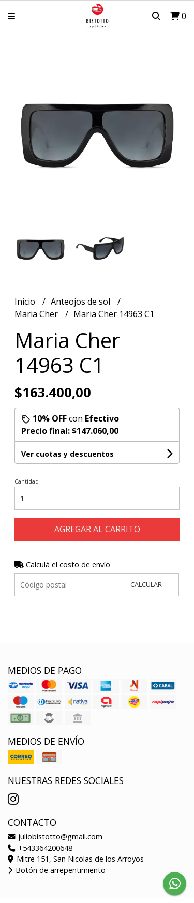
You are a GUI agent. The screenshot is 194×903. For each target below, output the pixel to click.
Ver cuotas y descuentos (67, 454)
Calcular (146, 584)
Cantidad (26, 481)
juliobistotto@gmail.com (55, 836)
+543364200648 (40, 848)
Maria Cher (37, 314)
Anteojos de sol (81, 301)
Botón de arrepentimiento (57, 870)
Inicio (25, 301)
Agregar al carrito (97, 529)
